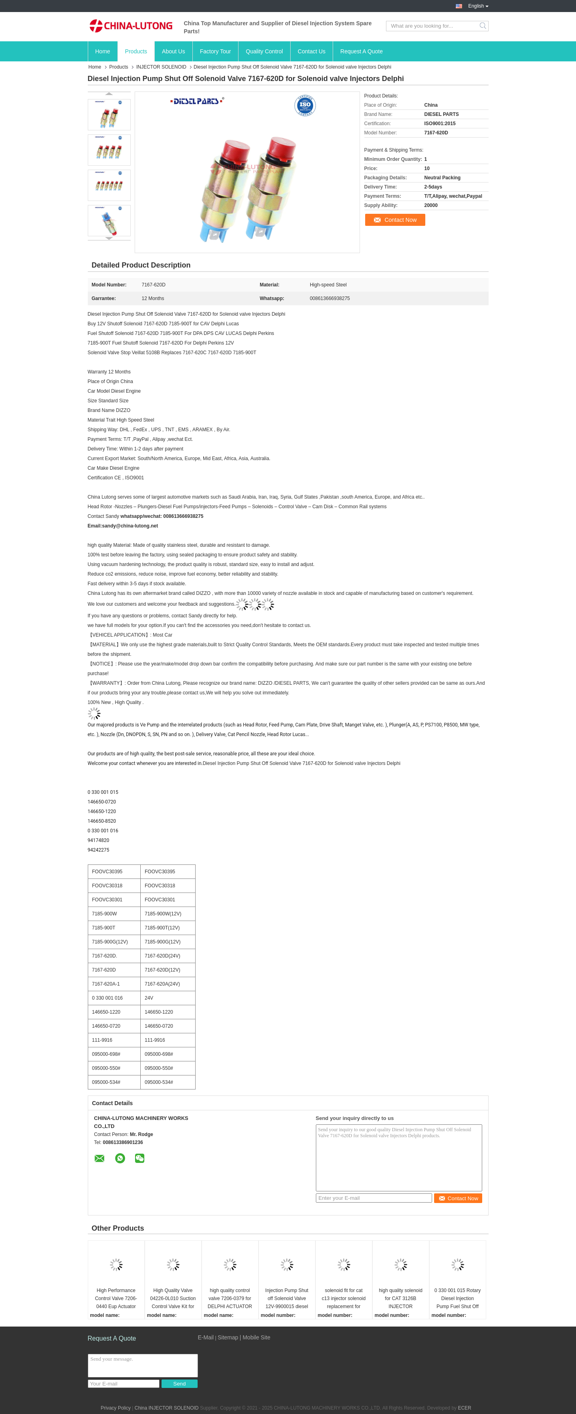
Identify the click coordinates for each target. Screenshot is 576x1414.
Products (136, 51)
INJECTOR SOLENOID (161, 67)
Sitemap (228, 1337)
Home (102, 51)
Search (484, 26)
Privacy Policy (116, 1408)
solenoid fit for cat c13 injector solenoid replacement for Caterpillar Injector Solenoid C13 (344, 1299)
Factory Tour (215, 51)
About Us (173, 51)
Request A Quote (361, 51)
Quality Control (264, 51)
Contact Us (311, 51)
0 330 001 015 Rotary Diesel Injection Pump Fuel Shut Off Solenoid (458, 1299)
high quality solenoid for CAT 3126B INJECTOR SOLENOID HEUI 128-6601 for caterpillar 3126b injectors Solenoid (400, 1299)
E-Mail (206, 1337)
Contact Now (400, 220)
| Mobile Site (255, 1337)
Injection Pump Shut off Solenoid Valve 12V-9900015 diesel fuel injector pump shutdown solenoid (286, 1299)
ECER (464, 1408)
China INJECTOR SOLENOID (167, 1408)
